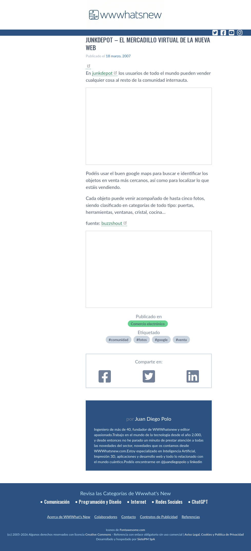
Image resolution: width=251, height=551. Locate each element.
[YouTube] (231, 33)
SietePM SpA (146, 539)
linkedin (196, 462)
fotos (143, 339)
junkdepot (102, 73)
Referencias (191, 517)
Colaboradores (105, 517)
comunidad (119, 339)
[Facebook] (223, 33)
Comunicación (57, 501)
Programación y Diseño (100, 501)
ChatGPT (200, 501)
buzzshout (111, 223)
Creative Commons (98, 534)
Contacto (128, 517)
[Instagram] (240, 33)
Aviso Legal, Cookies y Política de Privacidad (214, 534)
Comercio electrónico (148, 324)
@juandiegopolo (173, 462)
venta (182, 339)
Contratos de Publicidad (158, 517)
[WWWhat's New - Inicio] (125, 15)
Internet (138, 501)
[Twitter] (215, 33)
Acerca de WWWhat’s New (68, 517)
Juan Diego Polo (153, 419)
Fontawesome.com (132, 530)
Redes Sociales (169, 501)
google (162, 339)
